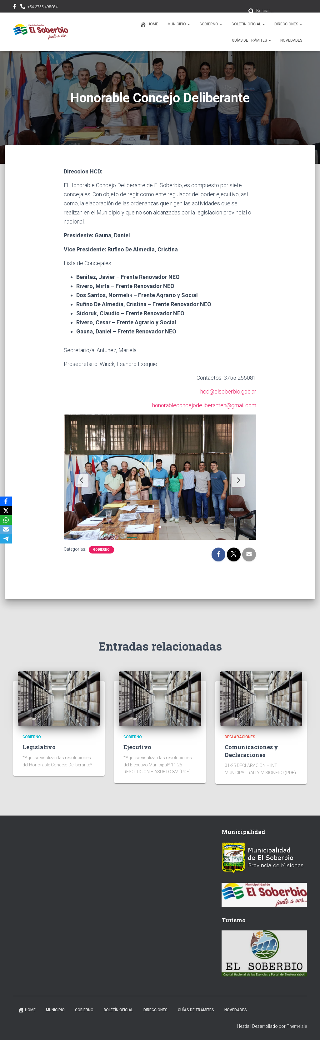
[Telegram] (6, 538)
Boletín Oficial (248, 24)
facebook (14, 7)
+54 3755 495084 (43, 7)
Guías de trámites (251, 40)
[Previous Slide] (81, 480)
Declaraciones (240, 737)
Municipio (179, 24)
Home (149, 24)
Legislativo (39, 747)
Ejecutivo (137, 747)
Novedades (291, 40)
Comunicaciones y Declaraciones (251, 751)
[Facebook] (6, 501)
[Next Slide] (238, 480)
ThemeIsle (297, 1026)
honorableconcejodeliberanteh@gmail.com (204, 405)
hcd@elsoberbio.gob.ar (228, 391)
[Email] (6, 529)
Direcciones (288, 24)
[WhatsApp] (6, 520)
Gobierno (210, 24)
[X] (6, 510)
